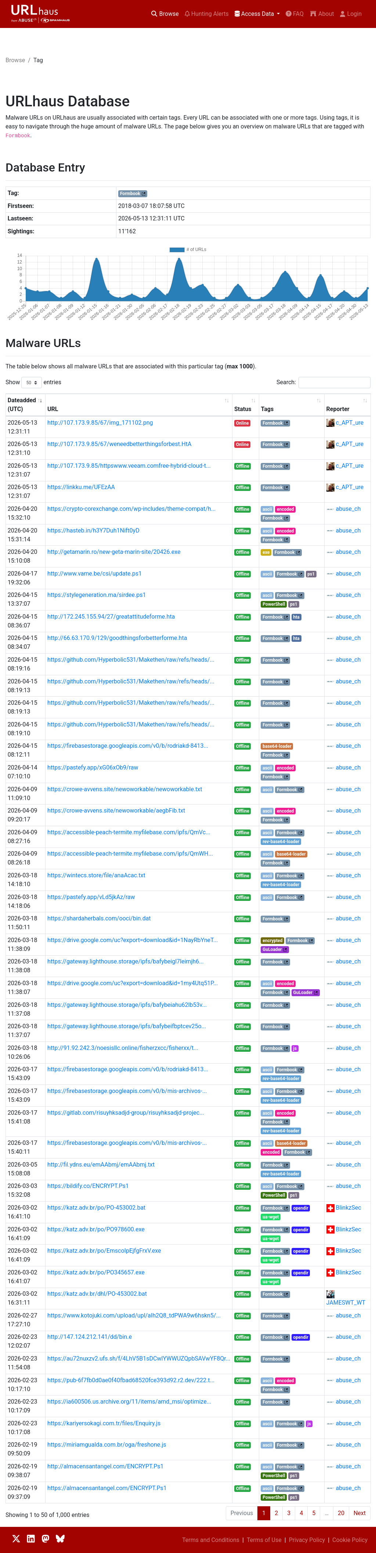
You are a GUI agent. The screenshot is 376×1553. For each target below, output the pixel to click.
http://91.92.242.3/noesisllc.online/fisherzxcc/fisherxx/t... (122, 1047)
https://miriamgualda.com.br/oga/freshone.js (106, 1444)
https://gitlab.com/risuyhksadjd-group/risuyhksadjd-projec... (125, 1112)
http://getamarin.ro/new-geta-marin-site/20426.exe (113, 551)
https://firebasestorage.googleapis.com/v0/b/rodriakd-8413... (127, 745)
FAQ (295, 13)
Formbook (130, 193)
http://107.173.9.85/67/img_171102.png (100, 422)
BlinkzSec (348, 1207)
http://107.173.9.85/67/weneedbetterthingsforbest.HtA (119, 444)
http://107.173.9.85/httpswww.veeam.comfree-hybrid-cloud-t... (129, 465)
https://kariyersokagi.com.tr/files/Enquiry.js (103, 1423)
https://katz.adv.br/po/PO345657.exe (96, 1272)
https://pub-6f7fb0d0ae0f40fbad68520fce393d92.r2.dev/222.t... (130, 1380)
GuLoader (272, 949)
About (322, 13)
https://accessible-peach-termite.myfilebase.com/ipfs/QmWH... (130, 853)
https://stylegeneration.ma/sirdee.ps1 (96, 594)
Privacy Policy (307, 1539)
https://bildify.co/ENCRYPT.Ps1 (88, 1185)
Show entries (33, 382)
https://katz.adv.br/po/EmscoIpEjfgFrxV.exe (104, 1250)
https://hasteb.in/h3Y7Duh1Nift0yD (93, 530)
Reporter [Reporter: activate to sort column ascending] (338, 409)
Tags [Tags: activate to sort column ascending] (267, 409)
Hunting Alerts (207, 13)
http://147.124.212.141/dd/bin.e (89, 1336)
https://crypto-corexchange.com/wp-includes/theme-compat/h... (131, 508)
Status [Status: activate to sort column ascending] (242, 409)
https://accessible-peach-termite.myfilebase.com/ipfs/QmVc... (128, 832)
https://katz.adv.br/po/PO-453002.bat (96, 1207)
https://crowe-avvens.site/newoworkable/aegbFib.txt (116, 810)
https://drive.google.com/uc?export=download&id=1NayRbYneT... (132, 940)
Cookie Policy (350, 1539)
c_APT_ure (350, 422)
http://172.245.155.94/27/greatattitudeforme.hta (111, 616)
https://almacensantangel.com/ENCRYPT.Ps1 (107, 1488)
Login (351, 13)
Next (360, 1513)
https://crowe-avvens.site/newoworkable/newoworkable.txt (124, 789)
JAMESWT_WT (346, 1302)
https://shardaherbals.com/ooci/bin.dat (99, 918)
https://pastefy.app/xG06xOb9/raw (92, 767)
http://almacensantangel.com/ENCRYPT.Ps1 (105, 1466)
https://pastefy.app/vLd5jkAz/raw (91, 897)
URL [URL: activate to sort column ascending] (52, 409)
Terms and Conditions (210, 1539)
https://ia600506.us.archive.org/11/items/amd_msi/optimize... (129, 1401)
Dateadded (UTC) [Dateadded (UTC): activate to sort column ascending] (22, 405)
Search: (323, 382)
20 (341, 1513)
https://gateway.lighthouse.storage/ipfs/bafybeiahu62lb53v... (127, 1004)
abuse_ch (348, 508)
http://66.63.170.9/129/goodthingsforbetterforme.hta (117, 637)
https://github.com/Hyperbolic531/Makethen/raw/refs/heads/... (130, 659)
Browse (165, 13)
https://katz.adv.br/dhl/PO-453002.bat (97, 1293)
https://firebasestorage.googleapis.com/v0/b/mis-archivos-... (127, 1090)
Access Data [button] (255, 13)
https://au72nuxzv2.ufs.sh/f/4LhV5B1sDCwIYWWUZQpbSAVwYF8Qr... (138, 1358)
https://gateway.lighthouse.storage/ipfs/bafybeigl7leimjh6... (125, 961)
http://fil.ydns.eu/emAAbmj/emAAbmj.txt (101, 1164)
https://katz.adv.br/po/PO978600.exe (96, 1229)
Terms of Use (264, 1539)
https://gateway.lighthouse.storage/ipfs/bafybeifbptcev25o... (126, 1026)
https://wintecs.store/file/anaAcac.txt (96, 875)
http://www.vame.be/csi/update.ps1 (94, 573)
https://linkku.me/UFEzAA (81, 487)
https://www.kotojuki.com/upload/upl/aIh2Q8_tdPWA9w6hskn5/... (134, 1315)
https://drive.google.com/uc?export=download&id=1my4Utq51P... (132, 983)
